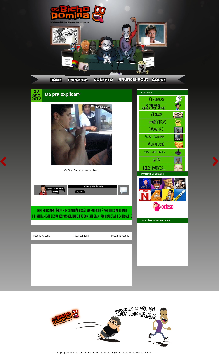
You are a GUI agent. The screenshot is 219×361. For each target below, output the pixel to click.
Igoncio (117, 352)
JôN (149, 352)
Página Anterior (42, 235)
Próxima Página (120, 235)
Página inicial (81, 235)
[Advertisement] (52, 264)
